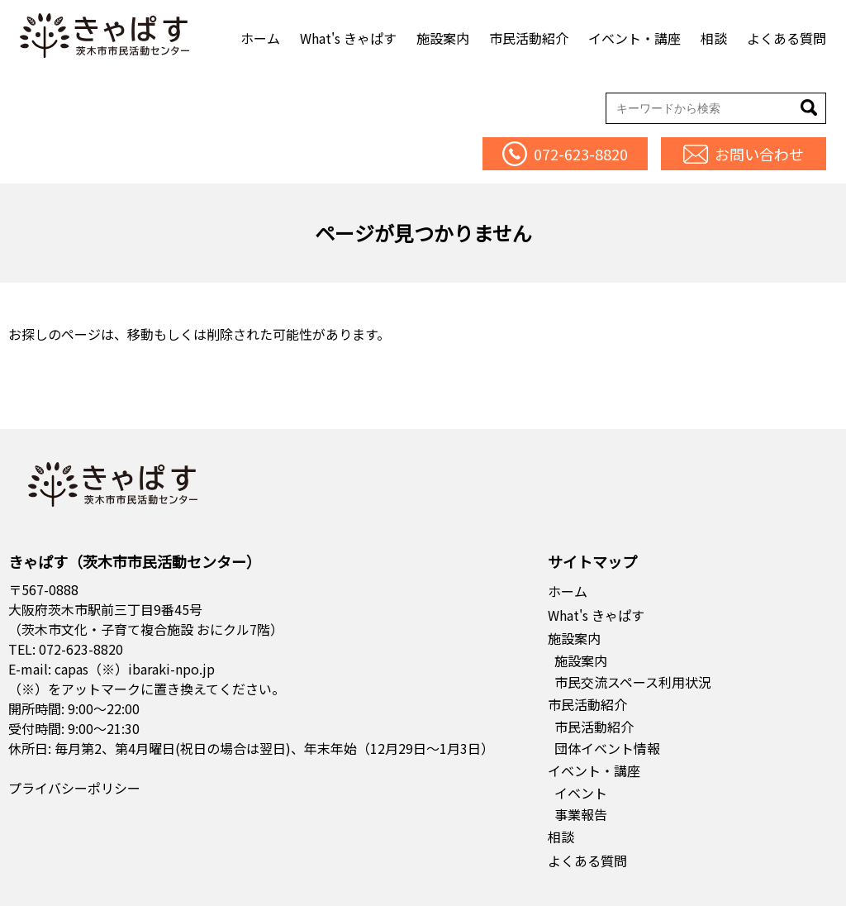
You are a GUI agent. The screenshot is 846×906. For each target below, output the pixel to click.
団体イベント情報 (607, 748)
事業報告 (580, 814)
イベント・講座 (634, 38)
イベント (580, 793)
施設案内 (442, 38)
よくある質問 (786, 38)
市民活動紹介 (528, 38)
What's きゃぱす (348, 38)
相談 (714, 38)
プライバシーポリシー (74, 788)
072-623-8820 (81, 649)
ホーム (260, 38)
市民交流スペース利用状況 (632, 682)
